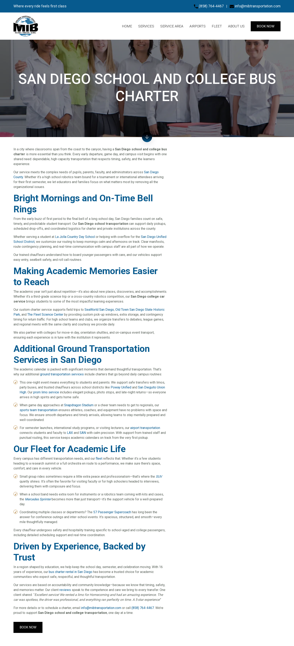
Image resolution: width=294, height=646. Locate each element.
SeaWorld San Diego (99, 310)
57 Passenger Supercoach (112, 512)
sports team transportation (39, 410)
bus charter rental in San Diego (70, 572)
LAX (70, 433)
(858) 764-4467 (209, 6)
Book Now (28, 627)
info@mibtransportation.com (255, 6)
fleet (99, 458)
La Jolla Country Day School (75, 237)
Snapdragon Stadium (79, 405)
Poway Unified (121, 387)
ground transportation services (62, 374)
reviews (65, 590)
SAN (83, 433)
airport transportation (145, 428)
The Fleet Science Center (45, 314)
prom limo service (46, 392)
